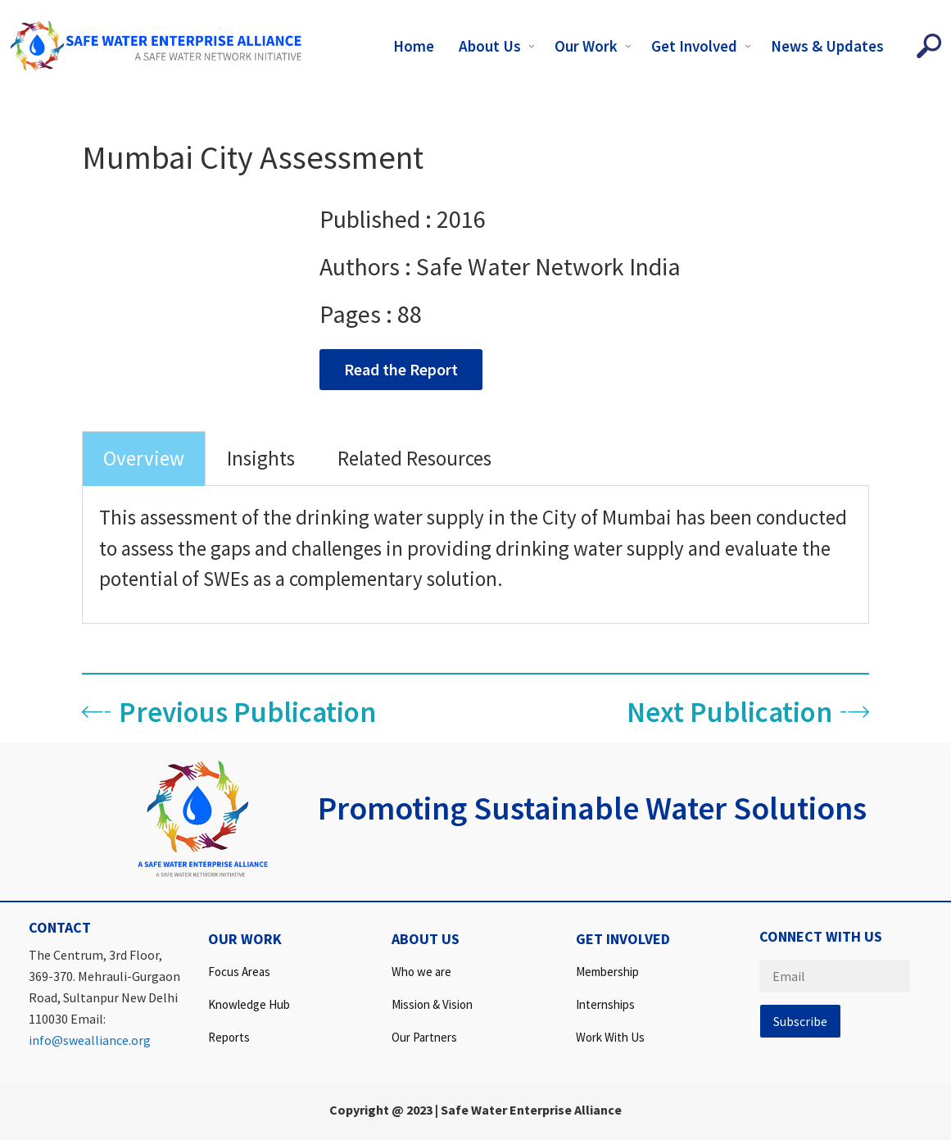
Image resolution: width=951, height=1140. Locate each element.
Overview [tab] (143, 458)
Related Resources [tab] (414, 458)
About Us (498, 46)
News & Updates (827, 46)
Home (413, 46)
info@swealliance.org (90, 1040)
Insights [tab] (261, 458)
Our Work (595, 46)
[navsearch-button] (929, 46)
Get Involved (702, 46)
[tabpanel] (475, 555)
